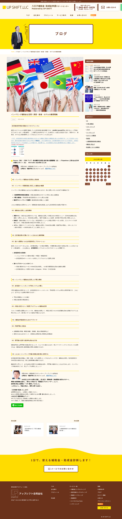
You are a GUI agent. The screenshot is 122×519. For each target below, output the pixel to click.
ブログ (88, 130)
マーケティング (90, 132)
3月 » (108, 184)
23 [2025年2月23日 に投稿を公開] (87, 180)
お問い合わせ (111, 7)
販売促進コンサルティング (79, 492)
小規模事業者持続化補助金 (93, 141)
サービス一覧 (73, 486)
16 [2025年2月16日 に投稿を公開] (87, 176)
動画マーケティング (77, 495)
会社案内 (37, 15)
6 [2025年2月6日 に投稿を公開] (101, 169)
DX (87, 121)
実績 (71, 15)
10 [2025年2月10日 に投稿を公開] (90, 173)
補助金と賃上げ (90, 144)
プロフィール (48, 15)
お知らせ (100, 498)
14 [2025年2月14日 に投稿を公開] (105, 173)
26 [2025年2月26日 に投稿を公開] (98, 180)
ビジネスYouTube (77, 501)
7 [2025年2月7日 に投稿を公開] (105, 169)
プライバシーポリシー (104, 501)
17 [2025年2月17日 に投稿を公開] (90, 176)
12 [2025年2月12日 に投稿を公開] (98, 173)
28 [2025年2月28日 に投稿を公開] (105, 180)
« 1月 (87, 184)
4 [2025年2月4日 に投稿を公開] (94, 169)
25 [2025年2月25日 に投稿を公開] (94, 180)
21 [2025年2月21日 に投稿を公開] (105, 176)
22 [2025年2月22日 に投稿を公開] (109, 176)
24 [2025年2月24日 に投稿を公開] (90, 180)
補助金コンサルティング (78, 489)
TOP (28, 15)
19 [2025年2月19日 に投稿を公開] (98, 176)
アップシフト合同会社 (15, 7)
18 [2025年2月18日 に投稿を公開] (94, 176)
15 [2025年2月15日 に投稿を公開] (109, 173)
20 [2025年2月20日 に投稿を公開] (101, 176)
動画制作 (74, 498)
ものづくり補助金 (91, 135)
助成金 (88, 138)
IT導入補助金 (90, 124)
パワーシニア (75, 504)
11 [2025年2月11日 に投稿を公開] (94, 173)
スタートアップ (90, 127)
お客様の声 (101, 489)
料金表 (53, 498)
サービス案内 (61, 15)
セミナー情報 (102, 495)
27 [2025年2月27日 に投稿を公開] (101, 180)
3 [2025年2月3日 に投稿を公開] (90, 169)
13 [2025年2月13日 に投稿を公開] (101, 173)
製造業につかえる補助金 (93, 147)
